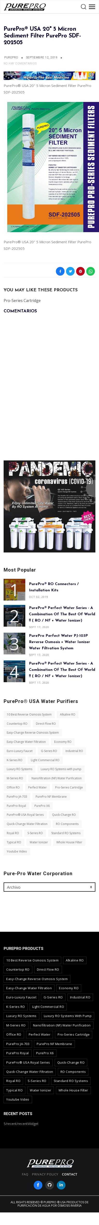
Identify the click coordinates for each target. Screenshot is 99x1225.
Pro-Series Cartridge (69, 787)
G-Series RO (49, 751)
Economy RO (63, 742)
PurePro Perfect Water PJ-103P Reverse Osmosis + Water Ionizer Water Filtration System (59, 642)
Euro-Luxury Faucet (20, 751)
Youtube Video (17, 851)
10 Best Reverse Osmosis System (29, 714)
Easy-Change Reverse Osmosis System (33, 733)
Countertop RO (17, 724)
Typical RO (14, 842)
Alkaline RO (67, 714)
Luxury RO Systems (19, 769)
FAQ (25, 1174)
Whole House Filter (69, 842)
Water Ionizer (39, 842)
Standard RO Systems (65, 833)
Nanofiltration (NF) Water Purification (57, 778)
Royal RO (13, 833)
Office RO (13, 787)
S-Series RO (35, 833)
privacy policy (45, 1174)
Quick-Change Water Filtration (27, 824)
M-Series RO (15, 778)
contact (69, 1174)
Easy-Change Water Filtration (26, 742)
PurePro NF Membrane (51, 797)
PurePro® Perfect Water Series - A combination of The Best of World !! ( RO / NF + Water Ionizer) (62, 614)
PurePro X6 (42, 806)
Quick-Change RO (64, 815)
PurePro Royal (16, 806)
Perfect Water (37, 787)
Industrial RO (74, 751)
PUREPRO (11, 57)
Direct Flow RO (46, 724)
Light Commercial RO (45, 760)
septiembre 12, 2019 (42, 57)
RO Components (67, 824)
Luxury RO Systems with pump (61, 769)
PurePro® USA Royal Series (25, 815)
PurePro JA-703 (17, 797)
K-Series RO (14, 760)
